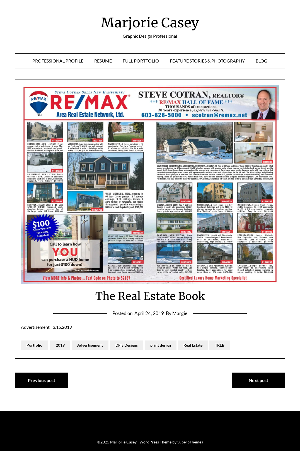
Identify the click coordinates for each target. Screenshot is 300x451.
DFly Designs (126, 345)
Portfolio (34, 345)
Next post (258, 380)
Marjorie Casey (150, 22)
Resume (103, 60)
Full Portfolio (141, 60)
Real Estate (192, 345)
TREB (219, 345)
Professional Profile (57, 60)
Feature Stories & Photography (207, 60)
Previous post (41, 380)
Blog (261, 60)
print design (160, 345)
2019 (60, 345)
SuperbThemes (190, 442)
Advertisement (90, 345)
